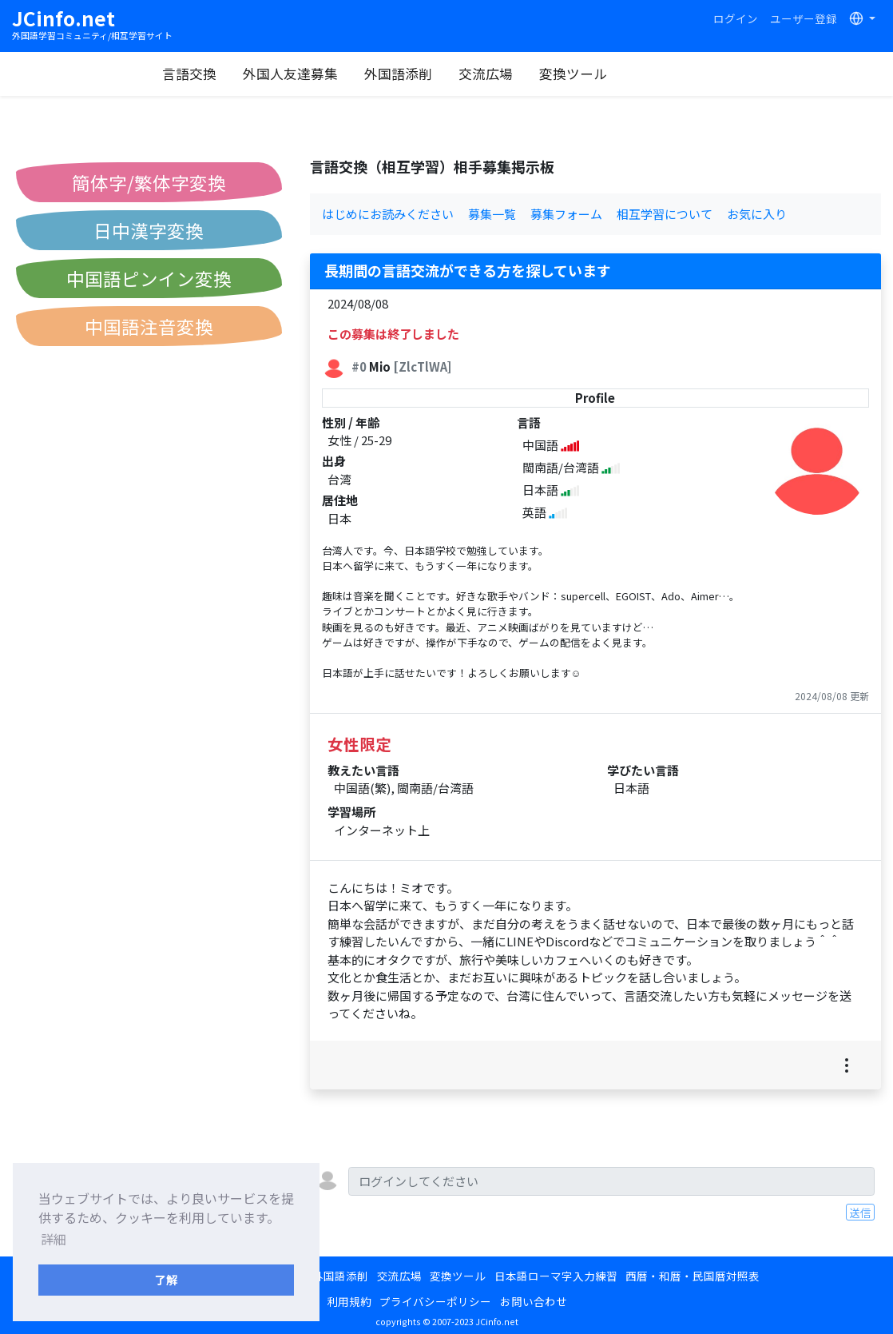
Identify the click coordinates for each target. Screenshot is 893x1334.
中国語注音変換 (149, 326)
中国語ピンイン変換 (149, 278)
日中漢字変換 (148, 230)
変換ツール (634, 73)
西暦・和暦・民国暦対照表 (692, 1276)
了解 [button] (166, 1279)
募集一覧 (492, 213)
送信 (860, 1213)
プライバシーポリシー (435, 1301)
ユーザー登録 (803, 18)
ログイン (735, 18)
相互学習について (664, 213)
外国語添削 (459, 73)
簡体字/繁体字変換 (149, 182)
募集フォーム (566, 213)
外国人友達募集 (351, 73)
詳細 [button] (53, 1238)
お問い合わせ (533, 1301)
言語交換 (250, 73)
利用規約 (349, 1301)
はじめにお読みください (388, 213)
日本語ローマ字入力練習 (555, 1276)
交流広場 (546, 73)
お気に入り (757, 213)
